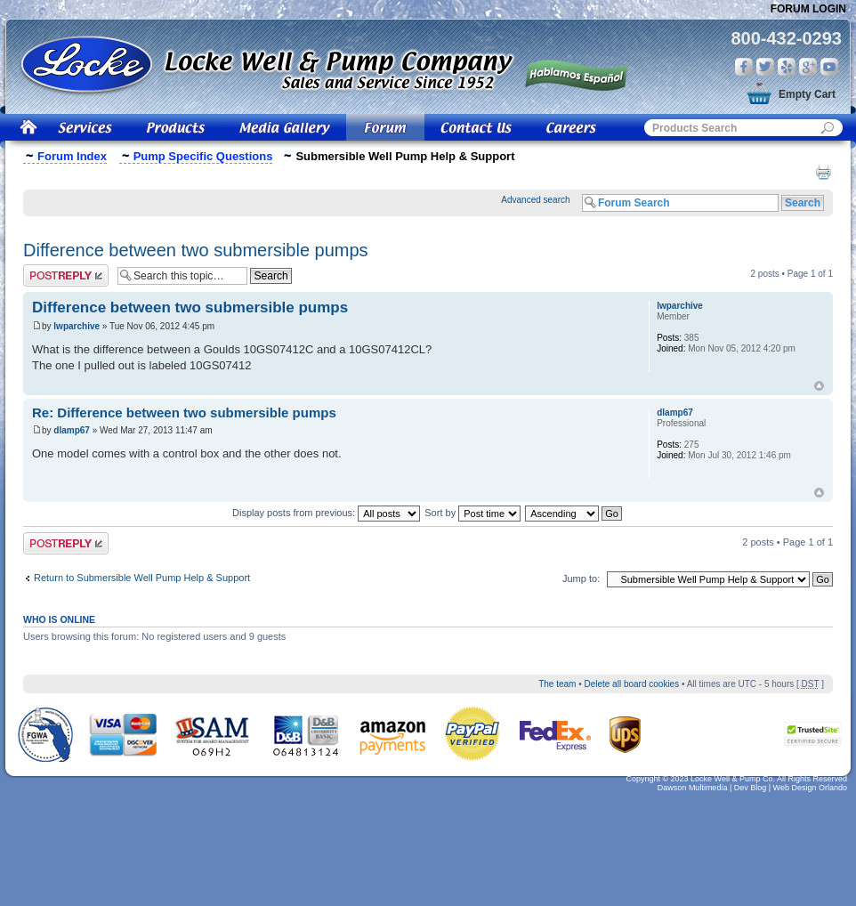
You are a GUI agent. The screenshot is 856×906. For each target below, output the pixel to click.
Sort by (472, 512)
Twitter (765, 67)
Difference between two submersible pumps (195, 250)
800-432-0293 (786, 38)
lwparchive (76, 326)
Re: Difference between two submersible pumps (184, 412)
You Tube (829, 67)
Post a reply (66, 275)
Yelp (786, 67)
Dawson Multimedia (693, 787)
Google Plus (808, 67)
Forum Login (808, 9)
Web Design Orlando (810, 787)
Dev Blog (750, 787)
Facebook (744, 67)
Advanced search (535, 200)
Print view (823, 172)
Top (819, 386)
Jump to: (581, 578)
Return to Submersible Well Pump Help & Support (142, 577)
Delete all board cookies (631, 684)
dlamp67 (71, 430)
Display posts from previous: (326, 512)
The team (557, 684)
